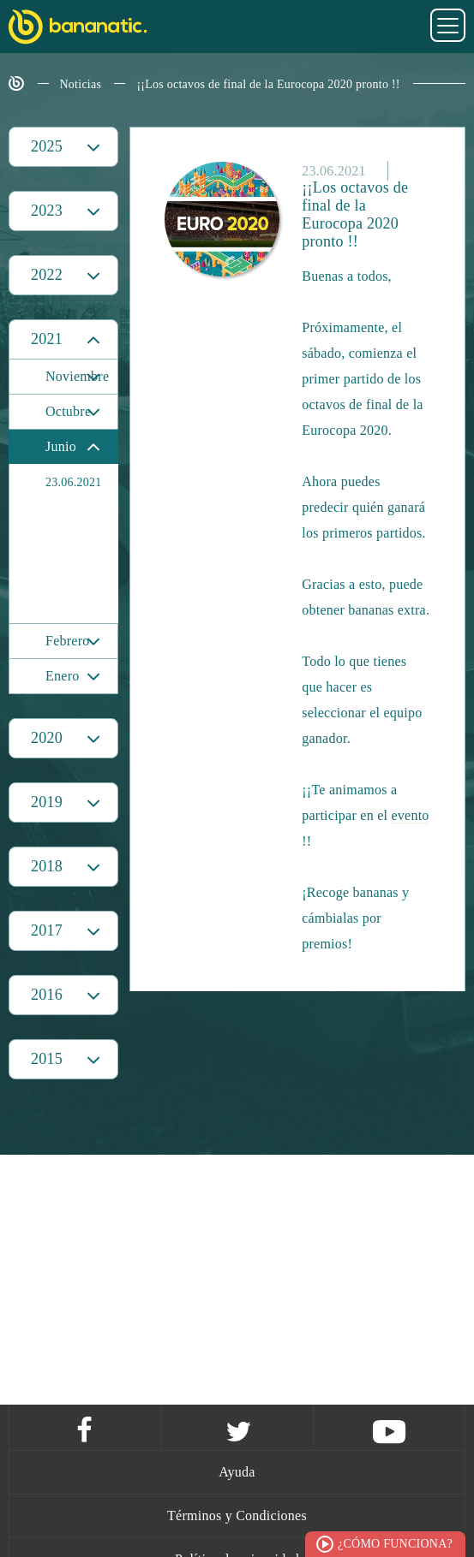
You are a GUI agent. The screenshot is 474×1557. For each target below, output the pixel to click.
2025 (47, 146)
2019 (47, 802)
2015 (47, 1058)
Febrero (67, 640)
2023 (47, 210)
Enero (62, 676)
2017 (47, 930)
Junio (60, 446)
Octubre (68, 411)
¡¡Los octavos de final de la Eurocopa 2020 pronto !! (267, 84)
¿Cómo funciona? (395, 1543)
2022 (47, 274)
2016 (47, 994)
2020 (47, 737)
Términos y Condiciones (237, 1515)
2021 (47, 339)
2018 (47, 866)
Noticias (81, 84)
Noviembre (77, 376)
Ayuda (237, 1472)
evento (410, 815)
